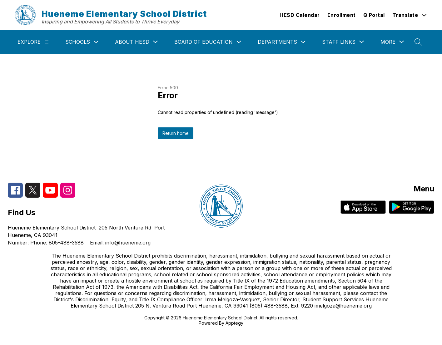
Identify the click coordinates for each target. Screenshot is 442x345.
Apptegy (234, 323)
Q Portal (374, 15)
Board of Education (203, 42)
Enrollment (341, 15)
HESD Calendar (300, 15)
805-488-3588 (66, 242)
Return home (175, 133)
